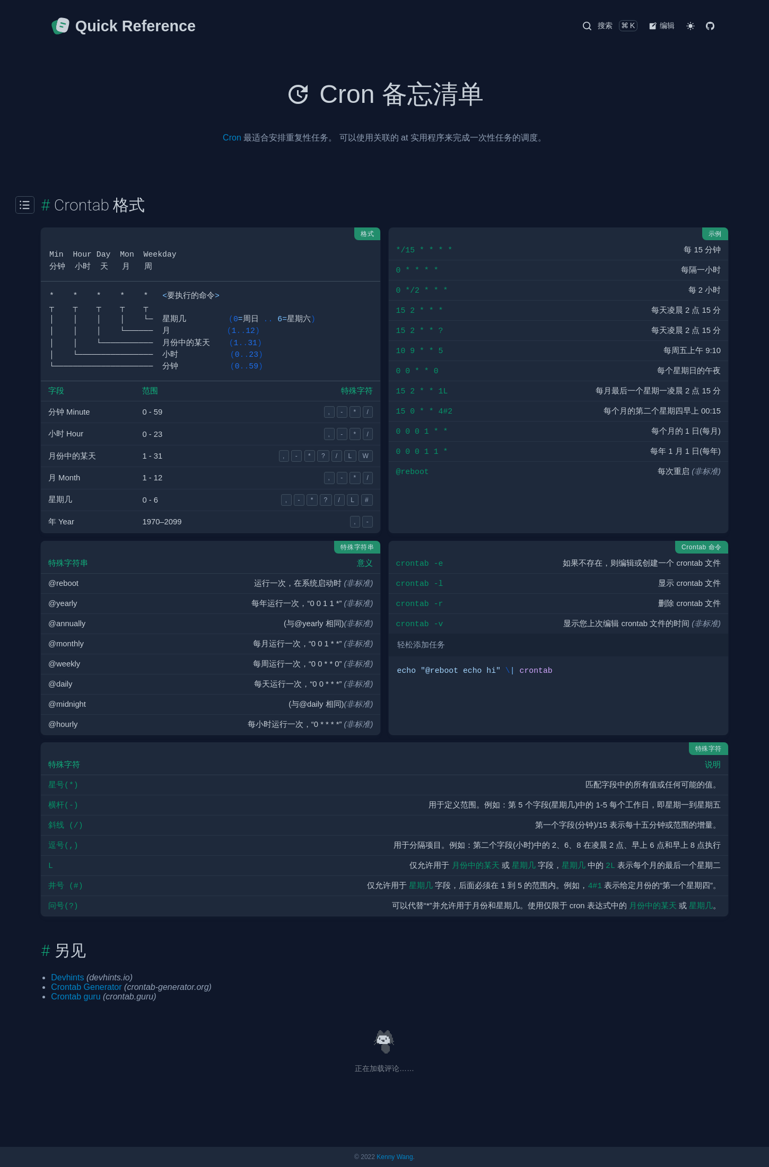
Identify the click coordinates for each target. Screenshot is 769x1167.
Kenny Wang (395, 1157)
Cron (232, 137)
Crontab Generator (86, 986)
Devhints (67, 977)
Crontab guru (75, 996)
